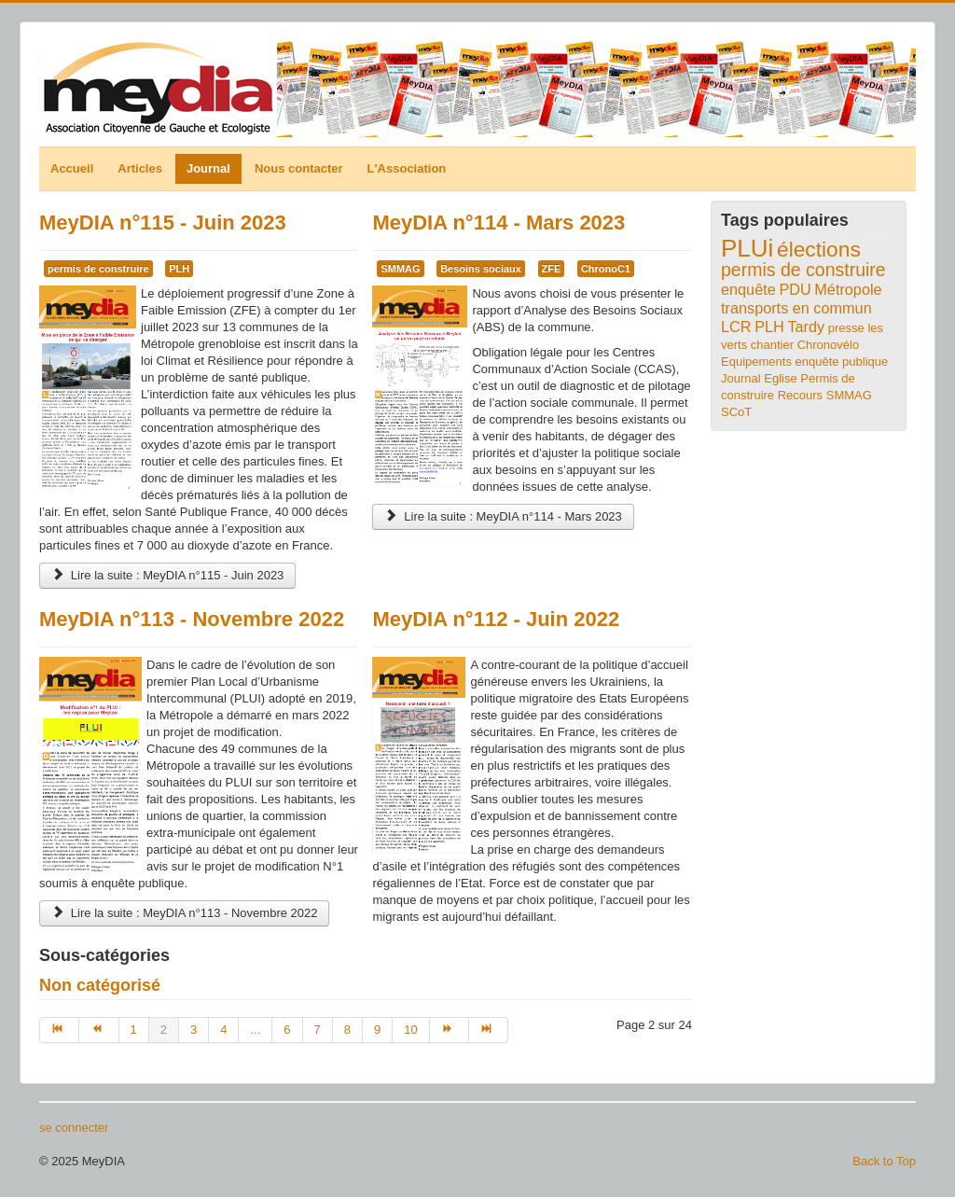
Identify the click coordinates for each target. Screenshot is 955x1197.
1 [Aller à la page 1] (134, 1030)
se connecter (73, 1127)
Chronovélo (828, 345)
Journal (208, 168)
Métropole (847, 289)
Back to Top (884, 1161)
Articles (140, 168)
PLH (179, 268)
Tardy (805, 326)
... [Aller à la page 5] (255, 1030)
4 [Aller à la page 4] (223, 1030)
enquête (748, 289)
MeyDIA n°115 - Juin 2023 (162, 222)
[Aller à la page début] (59, 1030)
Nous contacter (299, 168)
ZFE (551, 268)
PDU (794, 289)
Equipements (756, 362)
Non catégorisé (99, 985)
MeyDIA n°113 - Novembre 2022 (191, 619)
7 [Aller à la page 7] (317, 1030)
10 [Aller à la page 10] (410, 1030)
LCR (736, 326)
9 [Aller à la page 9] (377, 1030)
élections (819, 249)
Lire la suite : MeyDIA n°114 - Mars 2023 (502, 516)
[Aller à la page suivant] (449, 1030)
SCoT (736, 412)
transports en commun (796, 307)
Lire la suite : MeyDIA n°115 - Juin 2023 (167, 575)
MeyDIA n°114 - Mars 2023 (498, 222)
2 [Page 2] (163, 1030)
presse (846, 328)
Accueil (71, 168)
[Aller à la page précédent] (98, 1030)
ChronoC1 (605, 268)
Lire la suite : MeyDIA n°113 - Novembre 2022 (184, 913)
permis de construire (98, 268)
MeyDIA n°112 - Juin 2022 (495, 619)
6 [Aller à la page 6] (287, 1030)
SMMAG (400, 268)
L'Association (407, 168)
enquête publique (842, 362)
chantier (772, 345)
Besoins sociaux (480, 268)
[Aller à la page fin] (488, 1030)
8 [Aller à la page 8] (347, 1030)
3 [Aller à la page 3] (193, 1030)
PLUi (747, 248)
